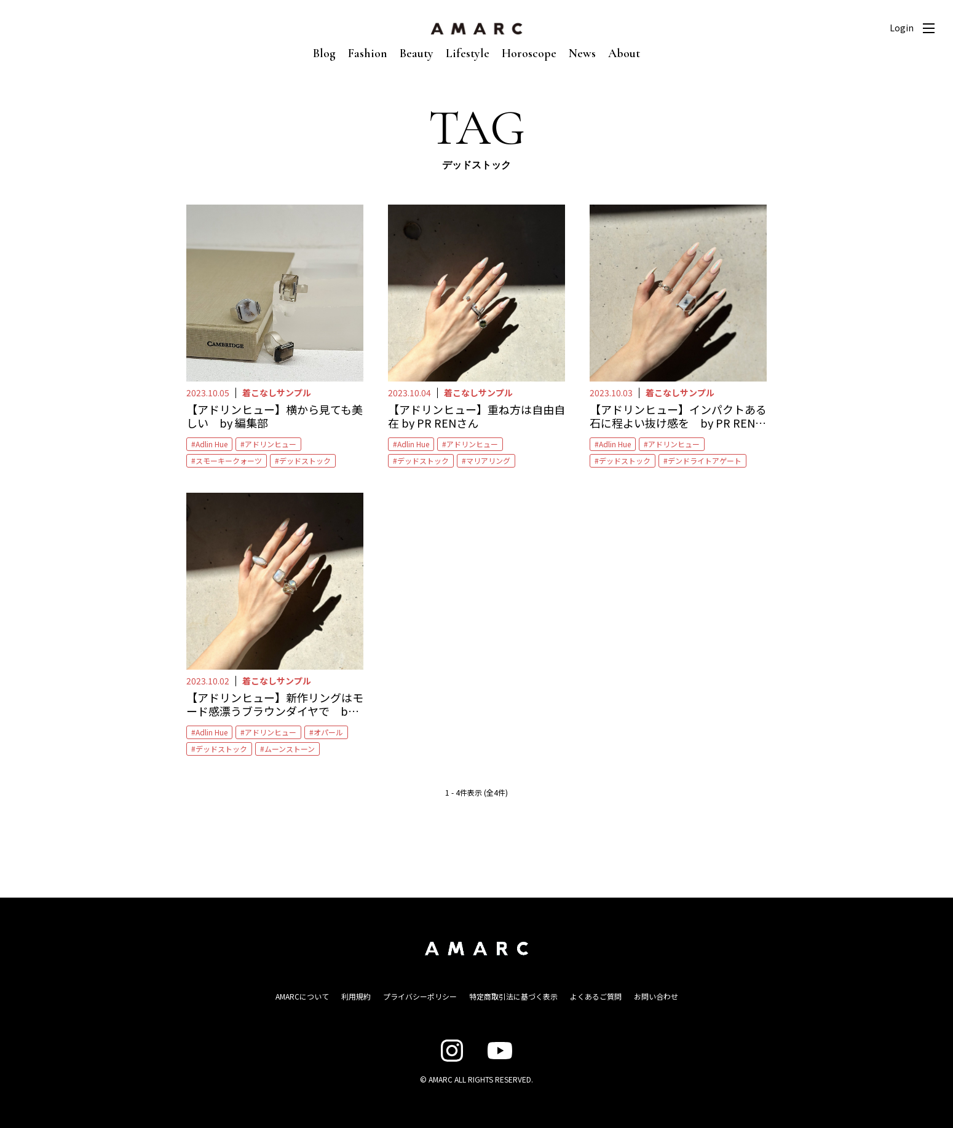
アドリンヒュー (270, 444)
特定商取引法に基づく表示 (513, 996)
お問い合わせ (656, 996)
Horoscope (529, 53)
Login (902, 27)
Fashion (367, 53)
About (624, 53)
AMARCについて (302, 996)
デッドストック (305, 460)
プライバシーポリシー (420, 996)
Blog (324, 53)
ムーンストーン (289, 748)
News (582, 53)
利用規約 (356, 996)
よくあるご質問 (596, 996)
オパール (328, 732)
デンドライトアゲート (704, 460)
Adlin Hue (211, 444)
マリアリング (488, 460)
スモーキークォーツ (229, 460)
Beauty (416, 53)
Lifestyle (467, 53)
